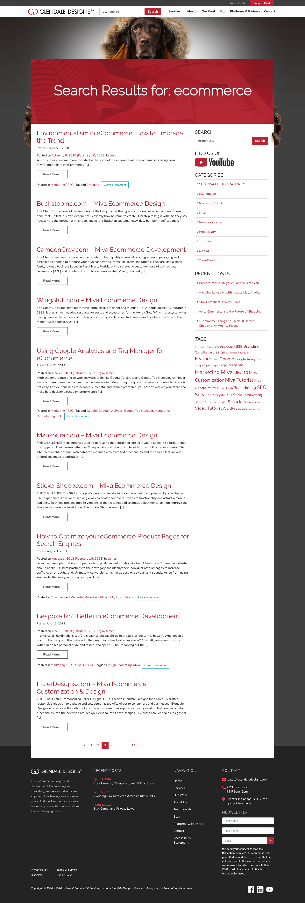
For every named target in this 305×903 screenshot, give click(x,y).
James (110, 373)
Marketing (162, 411)
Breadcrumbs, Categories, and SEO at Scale (229, 283)
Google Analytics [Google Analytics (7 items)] (248, 359)
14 (133, 745)
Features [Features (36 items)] (204, 358)
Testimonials (183, 809)
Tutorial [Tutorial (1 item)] (247, 402)
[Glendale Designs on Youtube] (269, 890)
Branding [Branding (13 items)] (251, 346)
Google (92, 411)
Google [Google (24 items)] (226, 359)
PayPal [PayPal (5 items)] (211, 388)
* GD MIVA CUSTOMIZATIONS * (222, 184)
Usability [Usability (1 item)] (256, 402)
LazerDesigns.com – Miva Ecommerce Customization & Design (91, 687)
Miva (54, 597)
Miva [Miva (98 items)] (227, 372)
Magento (76, 597)
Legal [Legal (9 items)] (223, 365)
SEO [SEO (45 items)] (262, 387)
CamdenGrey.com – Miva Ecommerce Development (111, 249)
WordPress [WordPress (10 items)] (232, 408)
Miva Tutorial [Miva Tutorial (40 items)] (239, 380)
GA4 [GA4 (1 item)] (216, 359)
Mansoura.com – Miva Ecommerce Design (97, 435)
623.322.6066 (238, 3)
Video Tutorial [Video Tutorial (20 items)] (208, 408)
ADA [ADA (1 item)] (209, 347)
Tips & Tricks (125, 597)
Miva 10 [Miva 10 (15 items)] (241, 372)
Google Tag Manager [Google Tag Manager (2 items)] (206, 365)
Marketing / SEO (62, 185)
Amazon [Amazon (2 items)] (230, 346)
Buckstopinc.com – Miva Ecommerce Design (101, 203)
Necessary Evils (210, 222)
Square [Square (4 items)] (199, 402)
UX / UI (88, 665)
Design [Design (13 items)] (219, 352)
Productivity (207, 232)
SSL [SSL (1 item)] (207, 402)
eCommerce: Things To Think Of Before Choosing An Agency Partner (226, 323)
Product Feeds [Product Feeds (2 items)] (225, 388)
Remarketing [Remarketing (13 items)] (245, 387)
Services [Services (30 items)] (203, 395)
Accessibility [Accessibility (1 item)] (200, 347)
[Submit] (270, 840)
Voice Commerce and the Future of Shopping (230, 311)
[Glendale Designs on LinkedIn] (260, 890)
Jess (113, 155)
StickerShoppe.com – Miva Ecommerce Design (104, 485)
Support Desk (262, 3)
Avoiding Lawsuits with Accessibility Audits (229, 292)
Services (174, 11)
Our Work (209, 11)
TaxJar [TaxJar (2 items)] (213, 402)
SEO (59, 416)
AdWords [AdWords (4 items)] (218, 347)
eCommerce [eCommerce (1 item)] (231, 352)
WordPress (207, 260)
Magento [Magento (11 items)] (236, 365)
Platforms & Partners (245, 11)
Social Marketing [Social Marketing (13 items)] (247, 395)
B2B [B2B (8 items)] (239, 346)
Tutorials (205, 241)
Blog (223, 11)
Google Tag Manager (138, 411)
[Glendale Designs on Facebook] (250, 890)
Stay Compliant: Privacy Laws (219, 302)
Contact (269, 11)
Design (111, 665)
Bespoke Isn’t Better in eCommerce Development (108, 616)
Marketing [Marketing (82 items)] (207, 372)
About (191, 11)
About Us (180, 802)
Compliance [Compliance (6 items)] (203, 352)
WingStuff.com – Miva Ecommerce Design (97, 300)
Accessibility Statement (182, 840)
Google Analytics (110, 411)
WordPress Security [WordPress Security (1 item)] (251, 408)
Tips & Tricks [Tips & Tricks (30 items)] (230, 401)
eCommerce (207, 194)
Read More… (52, 174)
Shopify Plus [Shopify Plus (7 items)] (222, 395)
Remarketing (46, 416)
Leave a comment (115, 185)
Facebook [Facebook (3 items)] (243, 352)
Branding (93, 185)
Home (178, 781)
